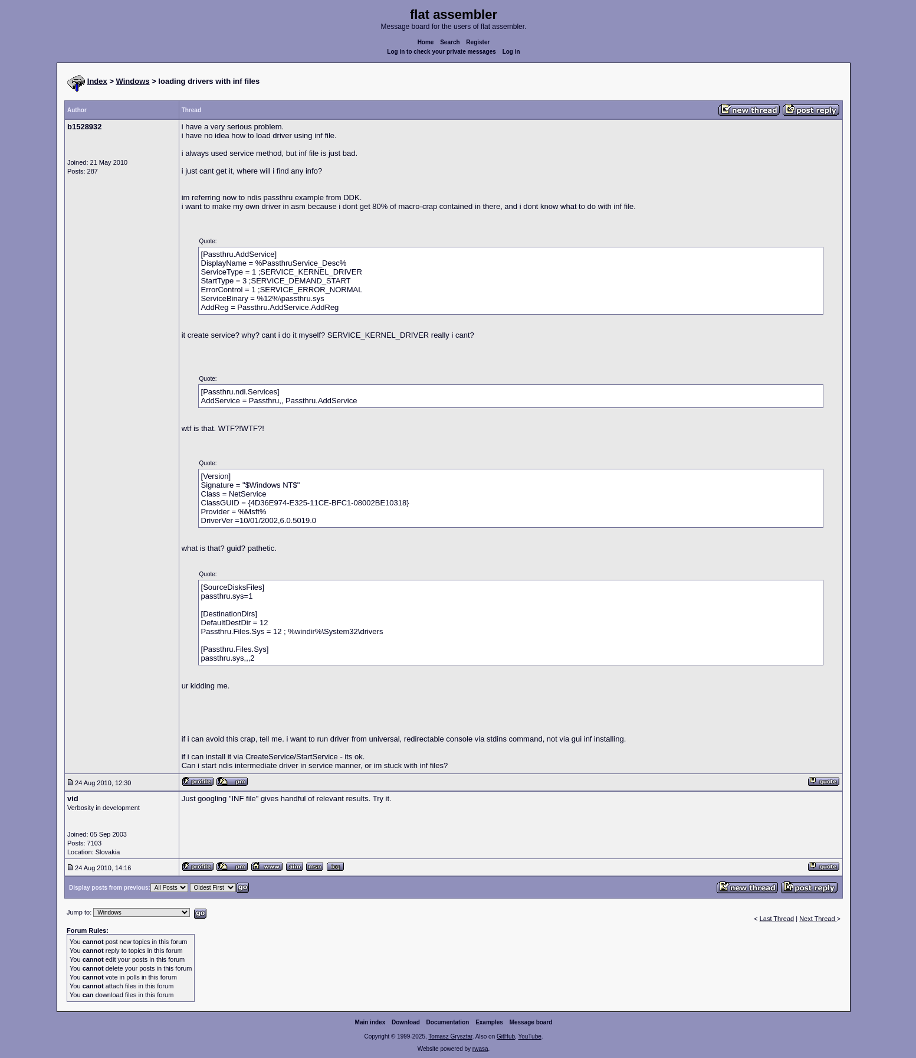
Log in (511, 51)
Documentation (448, 1022)
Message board (531, 1022)
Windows (133, 81)
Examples (489, 1022)
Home (426, 42)
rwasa (480, 1049)
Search (449, 42)
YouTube (529, 1036)
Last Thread (777, 918)
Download (406, 1022)
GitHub (506, 1036)
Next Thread (817, 918)
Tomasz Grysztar (450, 1036)
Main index (370, 1022)
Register (478, 42)
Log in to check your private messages (441, 51)
